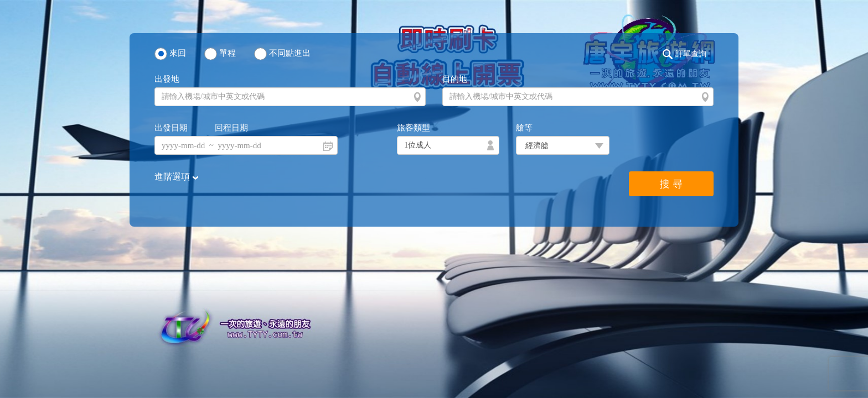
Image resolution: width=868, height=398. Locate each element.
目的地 (454, 79)
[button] (687, 54)
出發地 (166, 79)
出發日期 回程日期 (201, 127)
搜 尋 (671, 184)
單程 (227, 53)
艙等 (524, 127)
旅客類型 (413, 127)
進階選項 (173, 176)
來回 (177, 53)
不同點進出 (290, 53)
